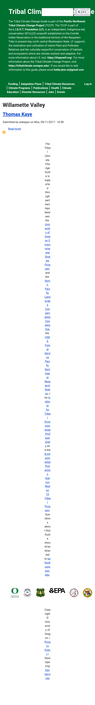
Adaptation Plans (31, 84)
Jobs (51, 92)
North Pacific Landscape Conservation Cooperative (47, 305)
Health (55, 88)
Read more (14, 128)
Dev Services (47, 674)
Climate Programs (19, 88)
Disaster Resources (33, 92)
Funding (13, 84)
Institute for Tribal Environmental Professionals (47, 422)
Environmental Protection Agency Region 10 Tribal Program (47, 482)
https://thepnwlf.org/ (59, 57)
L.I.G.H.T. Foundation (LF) (28, 29)
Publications (40, 88)
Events (61, 92)
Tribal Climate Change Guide (51, 12)
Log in (88, 84)
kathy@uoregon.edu (47, 566)
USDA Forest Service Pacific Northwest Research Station (47, 365)
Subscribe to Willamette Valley (4, 132)
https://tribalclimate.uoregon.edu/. (29, 65)
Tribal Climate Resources (59, 84)
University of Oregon (47, 232)
